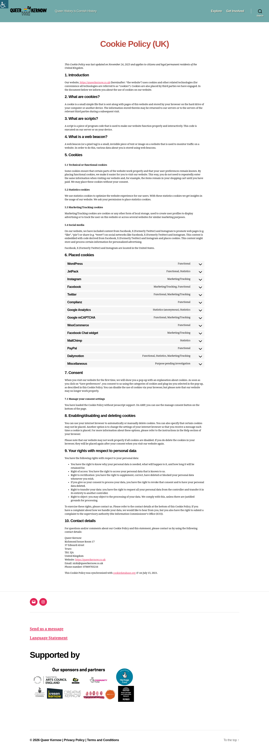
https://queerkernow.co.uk (95, 82)
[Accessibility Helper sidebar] (4, 4)
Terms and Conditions (103, 740)
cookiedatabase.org (124, 572)
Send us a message (47, 629)
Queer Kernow (50, 740)
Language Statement (49, 638)
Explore (216, 11)
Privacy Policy (74, 740)
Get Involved (235, 11)
